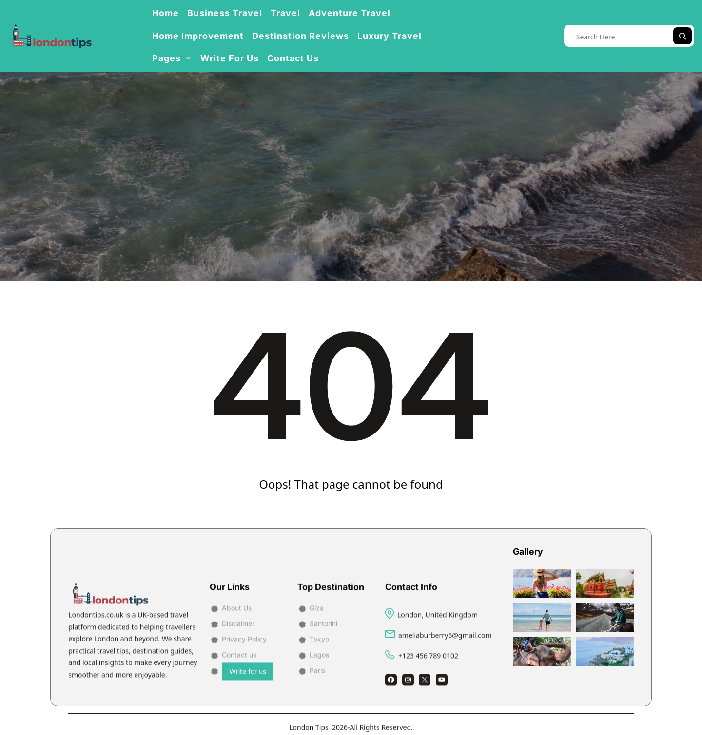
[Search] (682, 35)
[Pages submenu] (188, 57)
